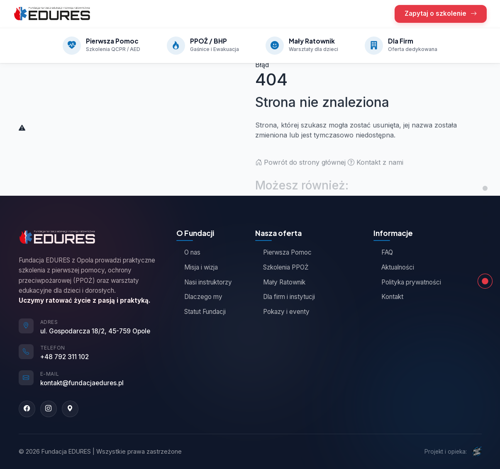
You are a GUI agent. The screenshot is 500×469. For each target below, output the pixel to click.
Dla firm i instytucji (285, 297)
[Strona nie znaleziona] (485, 281)
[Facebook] (27, 409)
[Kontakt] (485, 267)
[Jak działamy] (485, 241)
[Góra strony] (485, 188)
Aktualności (393, 267)
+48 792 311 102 (64, 357)
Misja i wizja (197, 267)
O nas (188, 252)
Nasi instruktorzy (204, 282)
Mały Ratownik (280, 282)
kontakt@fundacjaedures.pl (82, 383)
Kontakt (388, 297)
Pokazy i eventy (282, 312)
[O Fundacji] (485, 214)
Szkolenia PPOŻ (282, 267)
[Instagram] (48, 409)
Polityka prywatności (407, 282)
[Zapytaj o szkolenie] (485, 254)
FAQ (383, 252)
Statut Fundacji (201, 312)
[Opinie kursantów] (485, 228)
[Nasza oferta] (485, 201)
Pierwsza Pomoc (283, 252)
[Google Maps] (70, 409)
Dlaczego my (199, 297)
